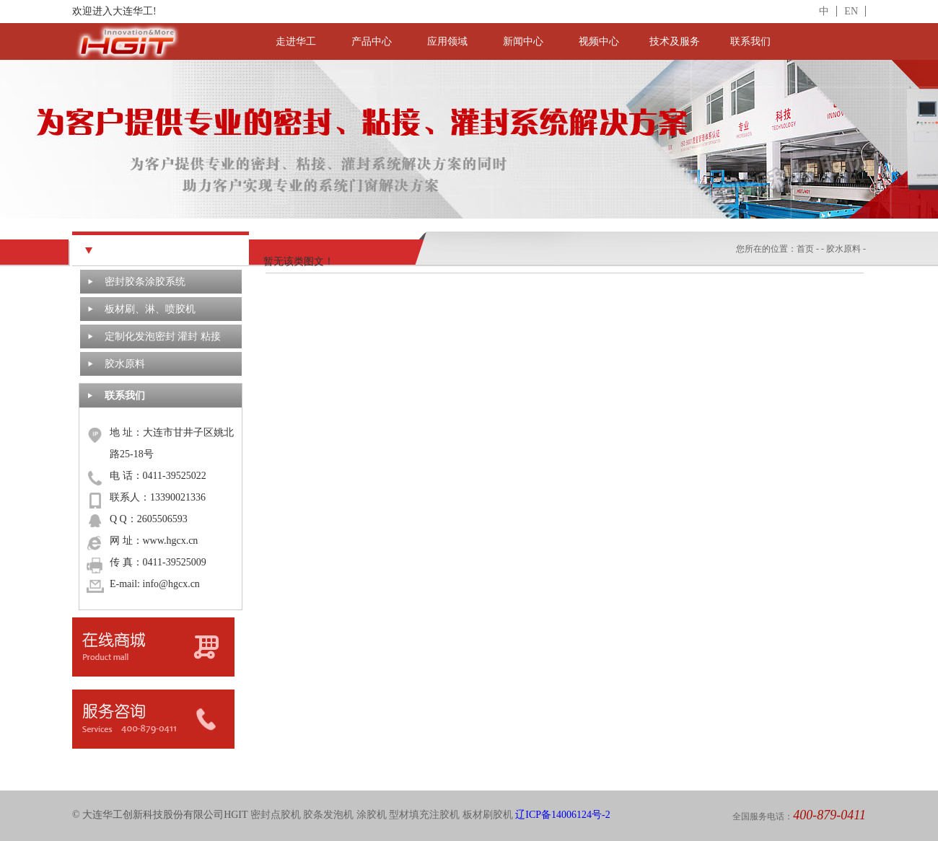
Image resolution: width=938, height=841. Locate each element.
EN (851, 11)
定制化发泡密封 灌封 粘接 (163, 336)
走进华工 (296, 41)
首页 (805, 249)
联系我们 (750, 41)
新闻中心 (523, 41)
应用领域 (447, 41)
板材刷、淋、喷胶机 (150, 309)
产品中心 (371, 41)
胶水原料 (125, 363)
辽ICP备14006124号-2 (562, 814)
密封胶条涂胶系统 (145, 281)
